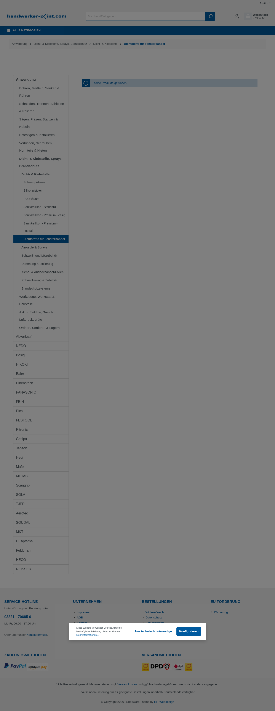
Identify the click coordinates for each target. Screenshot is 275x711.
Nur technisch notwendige (153, 631)
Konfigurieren (188, 631)
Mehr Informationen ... (87, 635)
